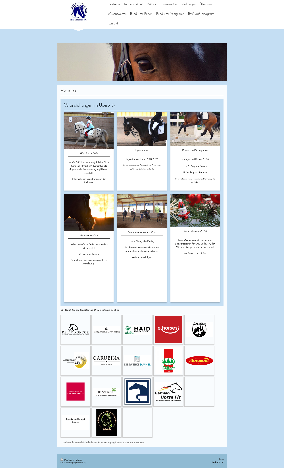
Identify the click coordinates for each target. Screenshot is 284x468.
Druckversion (67, 460)
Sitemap (79, 460)
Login (221, 459)
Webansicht (218, 462)
